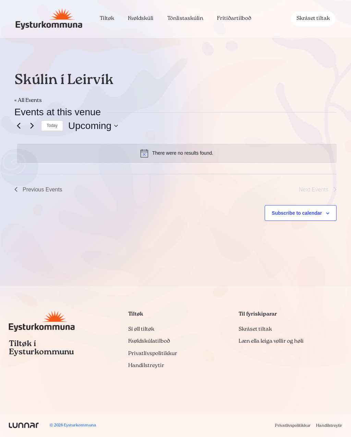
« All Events (28, 100)
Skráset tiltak (313, 18)
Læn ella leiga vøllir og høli (271, 341)
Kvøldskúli (141, 18)
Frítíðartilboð (234, 18)
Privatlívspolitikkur (152, 353)
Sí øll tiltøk (141, 329)
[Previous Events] (18, 126)
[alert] (177, 153)
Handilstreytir (146, 365)
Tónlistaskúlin (185, 18)
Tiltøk (107, 18)
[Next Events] (32, 126)
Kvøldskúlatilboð (149, 341)
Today (52, 125)
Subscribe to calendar (297, 213)
